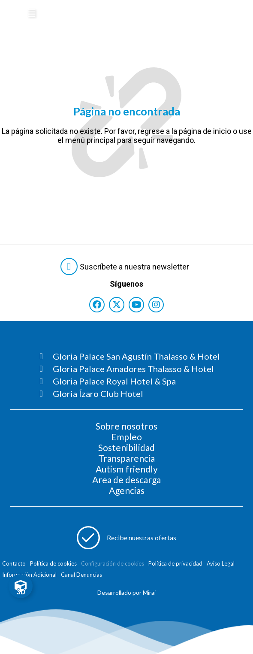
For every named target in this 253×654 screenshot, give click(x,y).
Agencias (127, 490)
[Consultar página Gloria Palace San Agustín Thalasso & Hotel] (130, 356)
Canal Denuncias (81, 574)
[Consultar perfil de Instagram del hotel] (156, 304)
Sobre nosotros (126, 426)
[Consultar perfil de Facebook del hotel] (97, 304)
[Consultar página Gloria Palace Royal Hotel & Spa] (130, 381)
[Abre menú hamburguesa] (31, 13)
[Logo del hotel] (104, 14)
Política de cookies (53, 563)
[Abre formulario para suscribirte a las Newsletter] (126, 266)
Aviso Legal (221, 563)
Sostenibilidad (126, 447)
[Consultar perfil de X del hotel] (116, 304)
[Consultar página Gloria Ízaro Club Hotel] (130, 393)
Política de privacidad (175, 563)
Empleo (126, 436)
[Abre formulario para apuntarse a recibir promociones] (126, 537)
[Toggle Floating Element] (21, 586)
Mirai (149, 592)
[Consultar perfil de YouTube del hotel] (136, 304)
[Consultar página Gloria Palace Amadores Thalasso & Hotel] (130, 368)
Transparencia (126, 458)
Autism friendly (127, 468)
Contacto (14, 563)
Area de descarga (126, 479)
